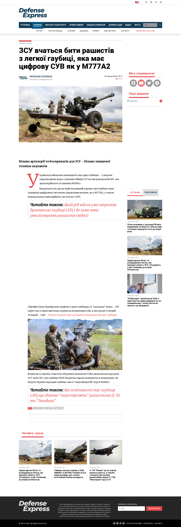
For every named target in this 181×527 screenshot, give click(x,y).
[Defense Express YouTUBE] (151, 3)
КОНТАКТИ (158, 523)
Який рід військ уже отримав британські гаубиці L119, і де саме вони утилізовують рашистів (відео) (74, 210)
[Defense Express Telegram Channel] (161, 3)
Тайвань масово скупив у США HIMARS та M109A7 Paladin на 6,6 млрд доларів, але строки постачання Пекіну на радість (70, 473)
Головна (22, 43)
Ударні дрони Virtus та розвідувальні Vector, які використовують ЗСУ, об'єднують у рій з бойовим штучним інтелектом (32, 475)
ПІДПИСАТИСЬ (154, 508)
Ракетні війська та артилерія (51, 408)
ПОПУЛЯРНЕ (151, 192)
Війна (36, 408)
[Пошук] (160, 25)
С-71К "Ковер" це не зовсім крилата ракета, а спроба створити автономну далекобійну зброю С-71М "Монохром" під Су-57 (102, 475)
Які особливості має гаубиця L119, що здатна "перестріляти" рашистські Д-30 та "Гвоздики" (73, 395)
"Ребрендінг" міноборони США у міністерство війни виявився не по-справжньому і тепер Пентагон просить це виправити (144, 302)
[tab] (135, 192)
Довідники (84, 31)
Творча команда (55, 31)
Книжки (96, 31)
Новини (29, 43)
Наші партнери (110, 31)
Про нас (39, 31)
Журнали (71, 31)
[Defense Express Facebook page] (146, 3)
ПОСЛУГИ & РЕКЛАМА (134, 523)
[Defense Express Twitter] (156, 3)
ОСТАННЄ (135, 192)
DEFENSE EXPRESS (41, 76)
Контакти (125, 31)
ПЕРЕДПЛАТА (148, 523)
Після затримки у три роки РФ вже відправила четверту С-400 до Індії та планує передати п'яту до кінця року (144, 228)
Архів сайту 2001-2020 (145, 31)
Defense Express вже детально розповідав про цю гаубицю (82, 314)
